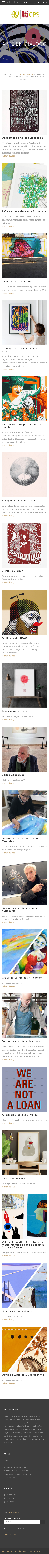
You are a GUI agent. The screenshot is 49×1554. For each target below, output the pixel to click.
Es (17, 2)
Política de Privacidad (15, 1467)
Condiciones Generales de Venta (20, 1464)
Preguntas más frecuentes (17, 1474)
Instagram (10, 1502)
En (12, 2)
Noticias (8, 74)
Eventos (41, 74)
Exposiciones (14, 76)
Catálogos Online (14, 1528)
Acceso (27, 2)
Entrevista (26, 79)
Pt (7, 2)
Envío (7, 1460)
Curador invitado (34, 76)
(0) (45, 2)
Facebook (10, 1495)
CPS (11, 1512)
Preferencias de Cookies (16, 1470)
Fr (22, 2)
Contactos (9, 1477)
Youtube (10, 1498)
